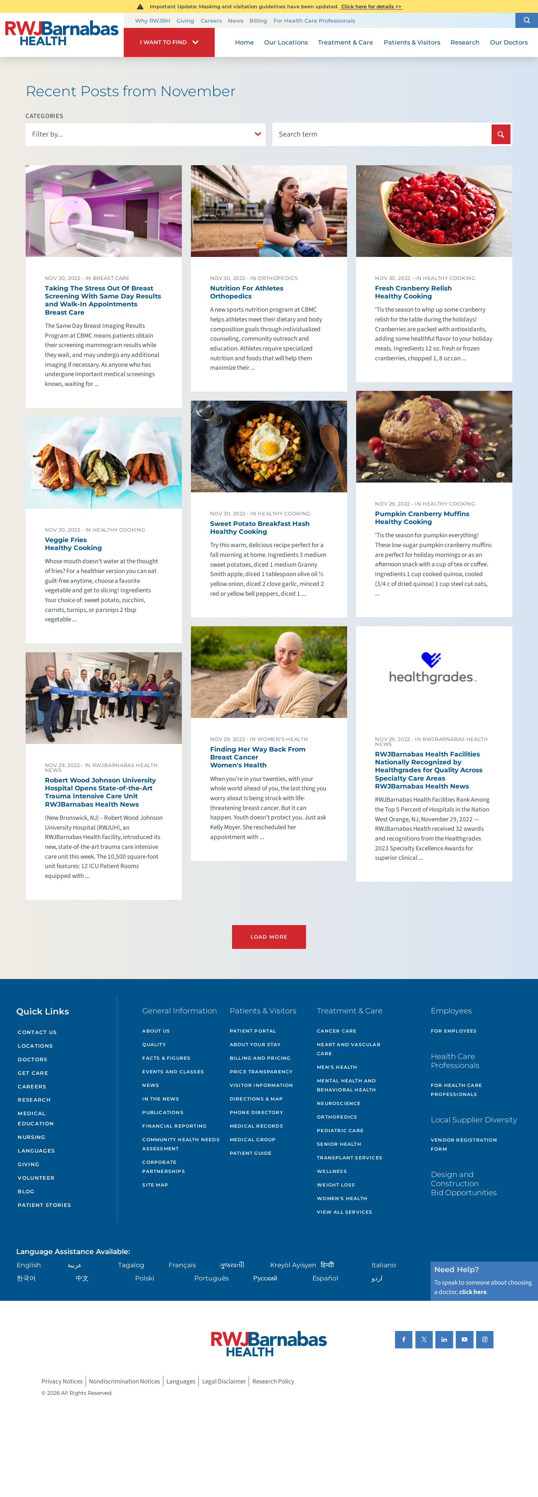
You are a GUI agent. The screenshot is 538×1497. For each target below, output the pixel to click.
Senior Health (339, 1144)
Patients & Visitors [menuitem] (412, 42)
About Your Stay (255, 1044)
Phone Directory (256, 1112)
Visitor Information (262, 1085)
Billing (258, 20)
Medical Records (256, 1126)
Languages (36, 1151)
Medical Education (36, 1118)
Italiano (384, 1265)
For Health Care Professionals (314, 20)
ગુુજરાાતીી (232, 1265)
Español (325, 1278)
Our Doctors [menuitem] (509, 42)
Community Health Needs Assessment (181, 1144)
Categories (44, 116)
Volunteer (36, 1178)
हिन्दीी (327, 1265)
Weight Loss (336, 1185)
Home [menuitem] (244, 42)
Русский (265, 1278)
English (29, 1265)
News (235, 20)
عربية (75, 1265)
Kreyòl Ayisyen (293, 1265)
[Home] (62, 34)
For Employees (454, 1031)
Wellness (332, 1171)
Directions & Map (256, 1099)
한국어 (26, 1278)
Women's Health (342, 1198)
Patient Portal (253, 1031)
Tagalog (131, 1265)
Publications (162, 1112)
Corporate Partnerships (163, 1166)
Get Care (33, 1073)
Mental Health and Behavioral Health (346, 1085)
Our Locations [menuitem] (286, 42)
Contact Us (37, 1032)
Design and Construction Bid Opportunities (464, 1183)
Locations (35, 1046)
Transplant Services (350, 1157)
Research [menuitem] (465, 42)
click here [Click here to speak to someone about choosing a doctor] (473, 1292)
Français (182, 1265)
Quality (154, 1044)
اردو (377, 1278)
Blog (26, 1191)
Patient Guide (251, 1153)
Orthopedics (337, 1117)
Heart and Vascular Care (349, 1049)
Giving (185, 20)
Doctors (32, 1059)
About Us (156, 1031)
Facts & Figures (166, 1058)
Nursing (31, 1137)
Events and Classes (173, 1071)
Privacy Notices (62, 1381)
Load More (269, 937)
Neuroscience (339, 1103)
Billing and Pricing (260, 1058)
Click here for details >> (371, 6)
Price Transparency (261, 1071)
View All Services (344, 1212)
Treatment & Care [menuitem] (345, 42)
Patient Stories (44, 1205)
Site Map (155, 1185)
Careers (211, 20)
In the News (160, 1099)
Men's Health (337, 1067)
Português (211, 1278)
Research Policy (273, 1381)
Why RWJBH (153, 20)
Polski (144, 1278)
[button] (526, 20)
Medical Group (253, 1139)
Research (34, 1100)
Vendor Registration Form (464, 1144)
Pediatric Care (340, 1130)
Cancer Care (337, 1031)
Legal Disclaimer (224, 1381)
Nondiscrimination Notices (124, 1381)
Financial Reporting (174, 1126)
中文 (82, 1278)
